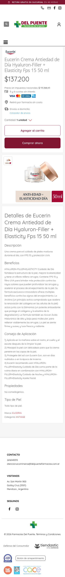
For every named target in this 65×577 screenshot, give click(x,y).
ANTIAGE (20, 417)
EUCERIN (16, 413)
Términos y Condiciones (48, 534)
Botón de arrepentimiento (30, 558)
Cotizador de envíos (20, 113)
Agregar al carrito (32, 130)
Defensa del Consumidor (16, 545)
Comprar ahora (32, 143)
